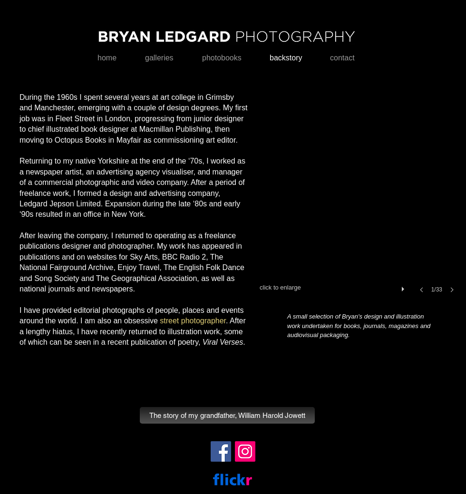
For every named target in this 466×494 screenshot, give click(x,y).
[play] (404, 287)
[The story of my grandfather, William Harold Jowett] (227, 415)
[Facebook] (221, 451)
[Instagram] (245, 451)
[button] (360, 200)
